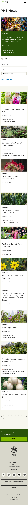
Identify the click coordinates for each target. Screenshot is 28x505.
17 (18, 416)
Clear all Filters (6, 79)
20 (3, 418)
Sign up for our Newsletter (14, 481)
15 (12, 416)
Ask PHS (14, 487)
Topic (3, 69)
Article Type (5, 64)
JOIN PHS (14, 438)
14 (8, 416)
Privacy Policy (14, 497)
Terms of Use (14, 499)
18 (21, 416)
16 (15, 416)
